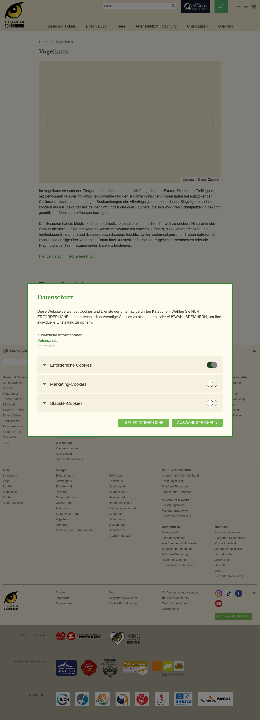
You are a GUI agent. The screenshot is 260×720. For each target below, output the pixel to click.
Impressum (47, 346)
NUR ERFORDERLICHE (143, 423)
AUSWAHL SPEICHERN (197, 423)
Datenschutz (48, 340)
